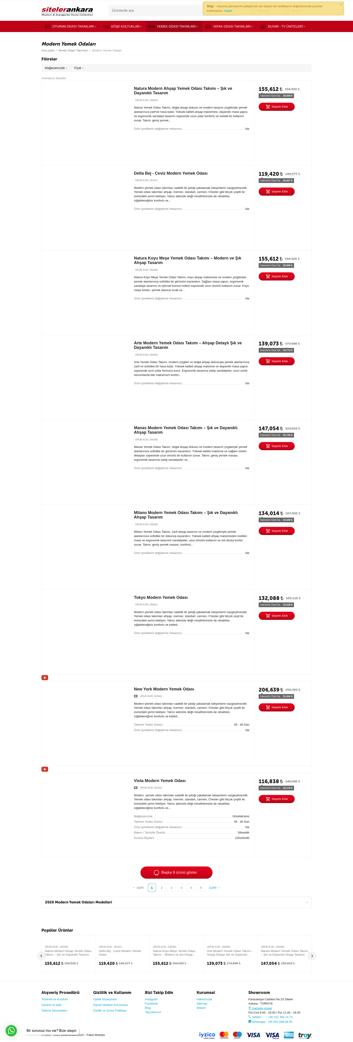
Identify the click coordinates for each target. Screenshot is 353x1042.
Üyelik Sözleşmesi (105, 999)
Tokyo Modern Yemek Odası (161, 597)
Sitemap (202, 1003)
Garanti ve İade (51, 1005)
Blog (148, 1008)
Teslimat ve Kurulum (54, 999)
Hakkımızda (204, 999)
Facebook (151, 1003)
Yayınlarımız (153, 1012)
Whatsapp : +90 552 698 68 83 (270, 1021)
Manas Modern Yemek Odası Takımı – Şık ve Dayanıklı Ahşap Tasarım (284, 952)
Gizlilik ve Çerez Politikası (110, 1010)
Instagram (151, 999)
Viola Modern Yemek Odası (160, 780)
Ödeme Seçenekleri (54, 1010)
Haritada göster (260, 1008)
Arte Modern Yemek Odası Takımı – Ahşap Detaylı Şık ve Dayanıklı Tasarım (230, 952)
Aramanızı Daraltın (54, 78)
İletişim (201, 1008)
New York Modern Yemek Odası (164, 689)
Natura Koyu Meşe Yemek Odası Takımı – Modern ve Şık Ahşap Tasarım (174, 952)
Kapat (228, 10)
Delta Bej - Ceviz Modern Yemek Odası (171, 173)
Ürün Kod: (142, 100)
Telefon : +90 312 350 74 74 (270, 1017)
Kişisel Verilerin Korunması (110, 1005)
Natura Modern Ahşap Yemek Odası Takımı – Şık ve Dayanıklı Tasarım (68, 952)
